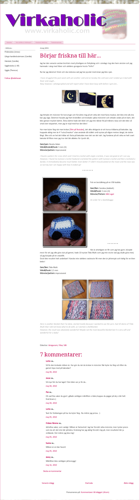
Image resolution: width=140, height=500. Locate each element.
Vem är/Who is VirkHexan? (23, 42)
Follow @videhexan (13, 78)
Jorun (48, 378)
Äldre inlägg (128, 483)
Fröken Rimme (52, 423)
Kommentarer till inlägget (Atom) (95, 492)
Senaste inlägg (48, 483)
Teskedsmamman (56, 42)
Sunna (48, 443)
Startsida (9, 42)
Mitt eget (110, 194)
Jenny (48, 457)
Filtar (61, 345)
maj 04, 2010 (51, 372)
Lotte (48, 361)
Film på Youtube (76, 130)
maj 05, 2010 (51, 417)
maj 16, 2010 (51, 465)
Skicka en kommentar (52, 471)
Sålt (65, 345)
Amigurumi (53, 345)
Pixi (47, 392)
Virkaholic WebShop (41, 42)
